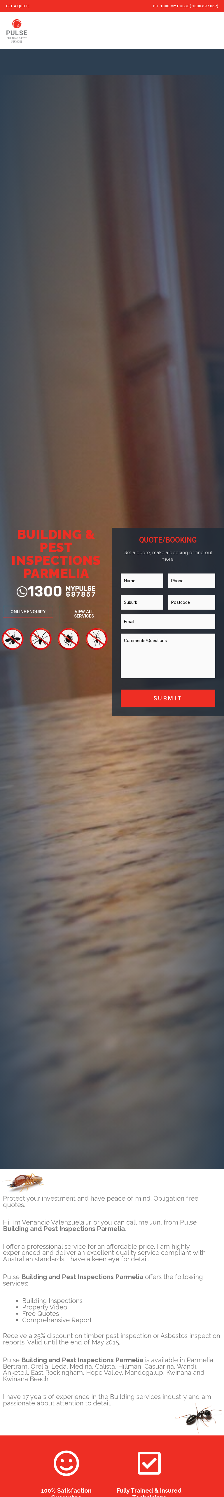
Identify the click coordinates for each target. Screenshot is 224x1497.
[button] (89, 612)
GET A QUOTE (18, 6)
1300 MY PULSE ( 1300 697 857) (189, 6)
